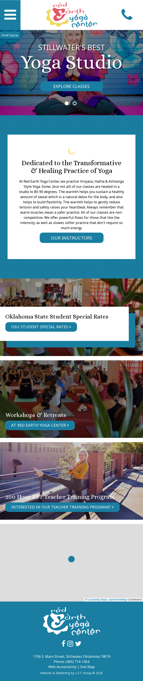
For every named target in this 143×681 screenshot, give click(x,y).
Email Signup (10, 35)
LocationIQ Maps (97, 599)
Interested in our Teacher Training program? (61, 507)
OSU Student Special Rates (39, 326)
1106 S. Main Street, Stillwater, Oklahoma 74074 (71, 656)
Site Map (87, 666)
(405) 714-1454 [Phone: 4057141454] (77, 661)
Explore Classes (71, 86)
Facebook (63, 643)
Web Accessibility (62, 666)
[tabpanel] (71, 66)
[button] (71, 559)
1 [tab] (67, 103)
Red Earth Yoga (71, 15)
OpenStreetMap (118, 599)
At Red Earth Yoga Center (38, 425)
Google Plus (78, 643)
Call (126, 15)
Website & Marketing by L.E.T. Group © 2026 (71, 673)
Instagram (70, 643)
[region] (71, 563)
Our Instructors (71, 238)
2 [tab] (75, 103)
